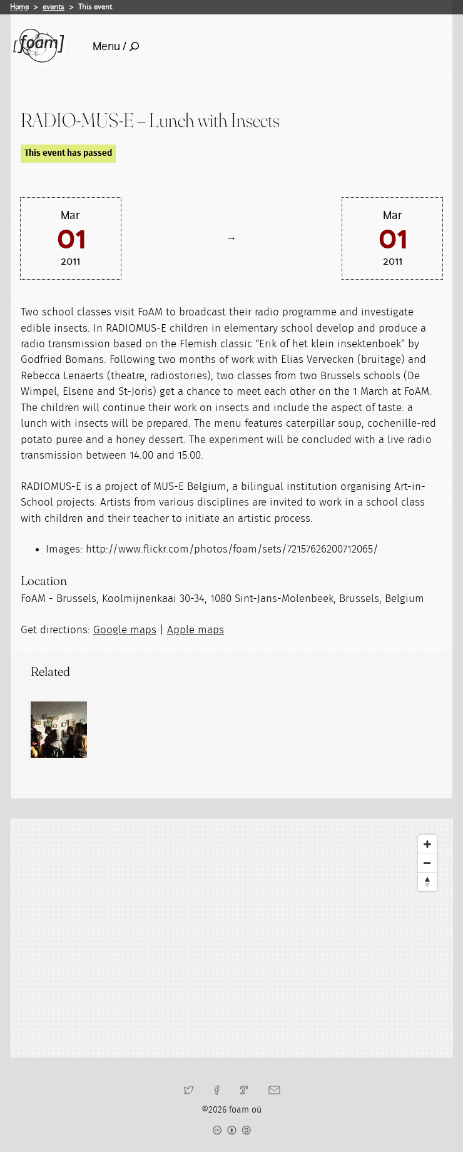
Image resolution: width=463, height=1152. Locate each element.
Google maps (124, 629)
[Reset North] (427, 881)
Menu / (116, 46)
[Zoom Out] (427, 863)
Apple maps (195, 629)
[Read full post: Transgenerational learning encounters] (59, 729)
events (53, 7)
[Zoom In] (427, 844)
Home (19, 7)
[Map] (231, 938)
